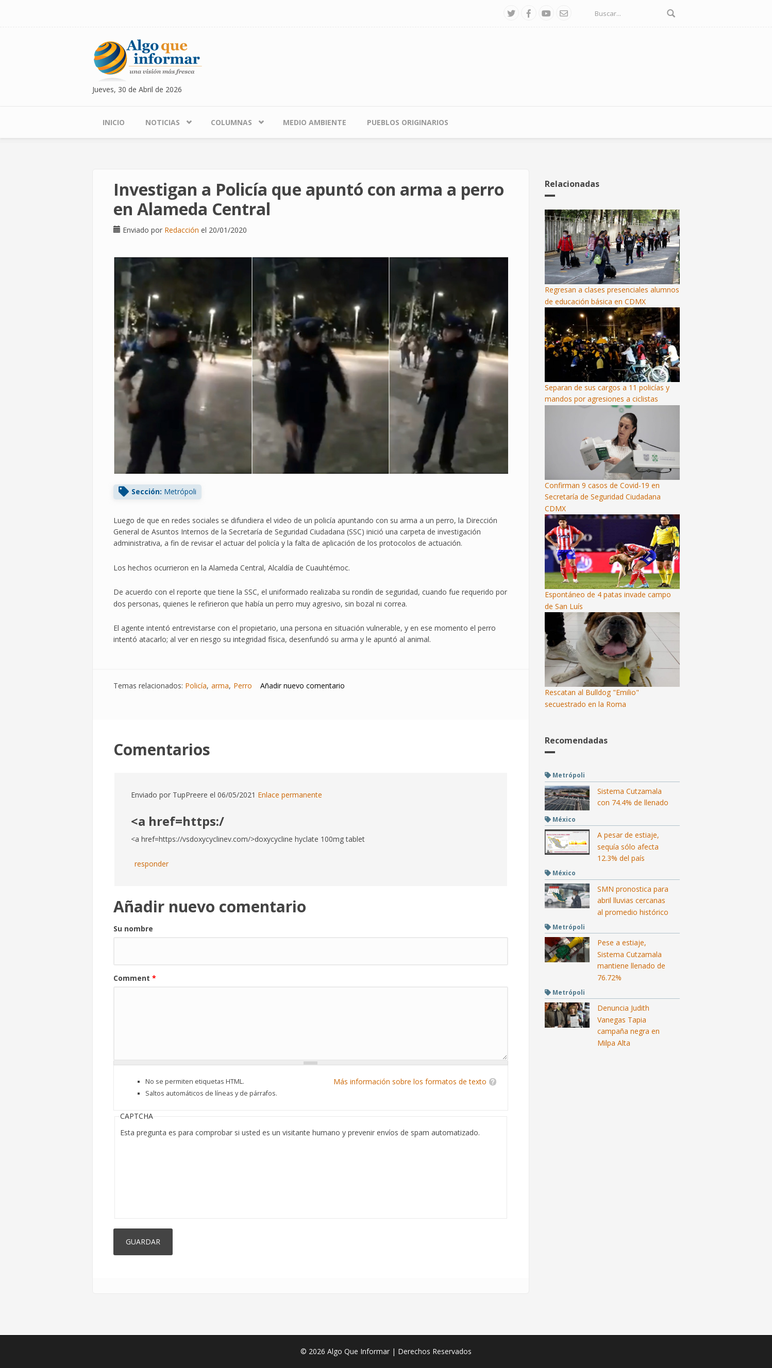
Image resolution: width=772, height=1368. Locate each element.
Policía (196, 685)
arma (220, 685)
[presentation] (162, 1176)
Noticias (162, 122)
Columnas (231, 122)
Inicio (114, 122)
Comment (134, 978)
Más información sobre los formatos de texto (409, 1081)
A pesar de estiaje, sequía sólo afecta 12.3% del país (628, 846)
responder (152, 864)
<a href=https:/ (177, 820)
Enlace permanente (290, 795)
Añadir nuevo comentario (302, 685)
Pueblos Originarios (407, 122)
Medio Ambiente (314, 122)
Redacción (181, 230)
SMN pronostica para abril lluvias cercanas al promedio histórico (632, 900)
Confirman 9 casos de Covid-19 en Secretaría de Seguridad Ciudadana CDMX (603, 496)
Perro (242, 685)
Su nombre (133, 928)
